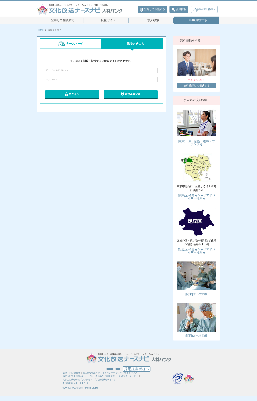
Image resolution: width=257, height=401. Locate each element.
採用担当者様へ (204, 9)
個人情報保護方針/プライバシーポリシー (102, 378)
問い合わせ (74, 378)
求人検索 (153, 20)
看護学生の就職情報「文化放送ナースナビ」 (117, 381)
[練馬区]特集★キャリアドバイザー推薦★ (196, 197)
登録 (65, 378)
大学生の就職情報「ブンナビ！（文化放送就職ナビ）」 (89, 385)
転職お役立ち (198, 20)
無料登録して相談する (196, 85)
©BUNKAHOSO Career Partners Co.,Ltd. (81, 393)
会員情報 (178, 9)
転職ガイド (108, 20)
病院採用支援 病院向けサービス (78, 381)
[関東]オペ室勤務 (196, 294)
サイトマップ (130, 378)
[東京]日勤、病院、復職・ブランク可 (196, 143)
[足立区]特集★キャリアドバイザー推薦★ (196, 251)
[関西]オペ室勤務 (196, 335)
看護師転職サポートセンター (76, 388)
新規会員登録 (130, 94)
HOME (40, 30)
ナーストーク (71, 43)
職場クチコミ (132, 43)
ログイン (72, 94)
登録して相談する (152, 9)
